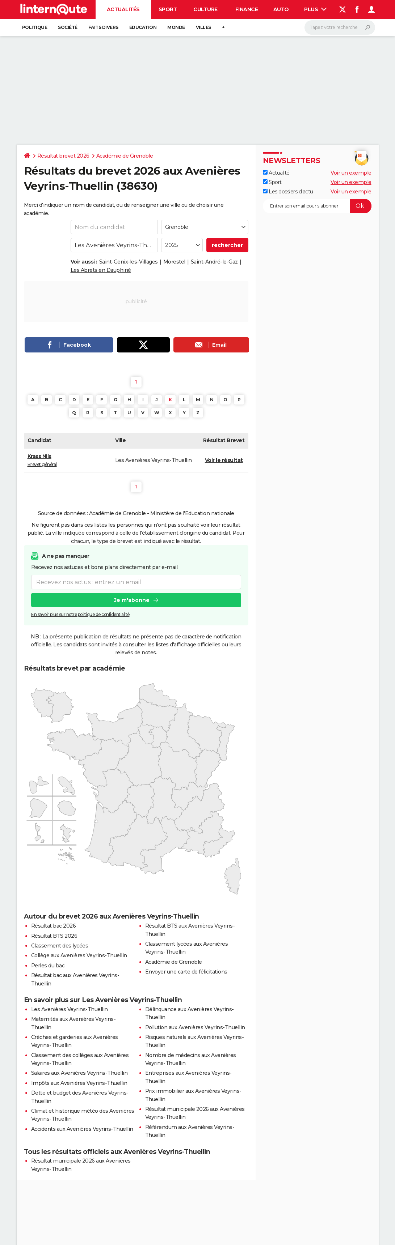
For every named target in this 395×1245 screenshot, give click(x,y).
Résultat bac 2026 (53, 926)
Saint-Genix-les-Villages (128, 261)
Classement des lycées (59, 945)
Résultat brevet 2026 (63, 156)
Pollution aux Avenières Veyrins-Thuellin (195, 1027)
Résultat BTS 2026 (54, 936)
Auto (281, 9)
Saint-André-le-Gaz (214, 261)
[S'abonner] (317, 206)
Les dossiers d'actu (288, 191)
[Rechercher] (339, 27)
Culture (205, 9)
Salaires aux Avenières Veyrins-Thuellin (79, 1073)
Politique (34, 27)
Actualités (123, 9)
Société (67, 27)
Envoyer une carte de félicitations (186, 971)
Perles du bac (48, 965)
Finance (246, 9)
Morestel (174, 261)
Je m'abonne (131, 600)
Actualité (276, 173)
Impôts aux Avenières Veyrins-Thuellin (79, 1083)
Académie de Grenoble (124, 156)
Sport (168, 9)
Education (143, 27)
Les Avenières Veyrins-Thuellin (69, 1009)
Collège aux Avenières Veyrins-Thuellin (79, 955)
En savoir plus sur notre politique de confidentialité (80, 614)
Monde (176, 27)
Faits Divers (103, 27)
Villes (203, 27)
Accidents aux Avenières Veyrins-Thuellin (82, 1129)
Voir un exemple (351, 173)
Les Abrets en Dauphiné (101, 270)
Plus (315, 9)
